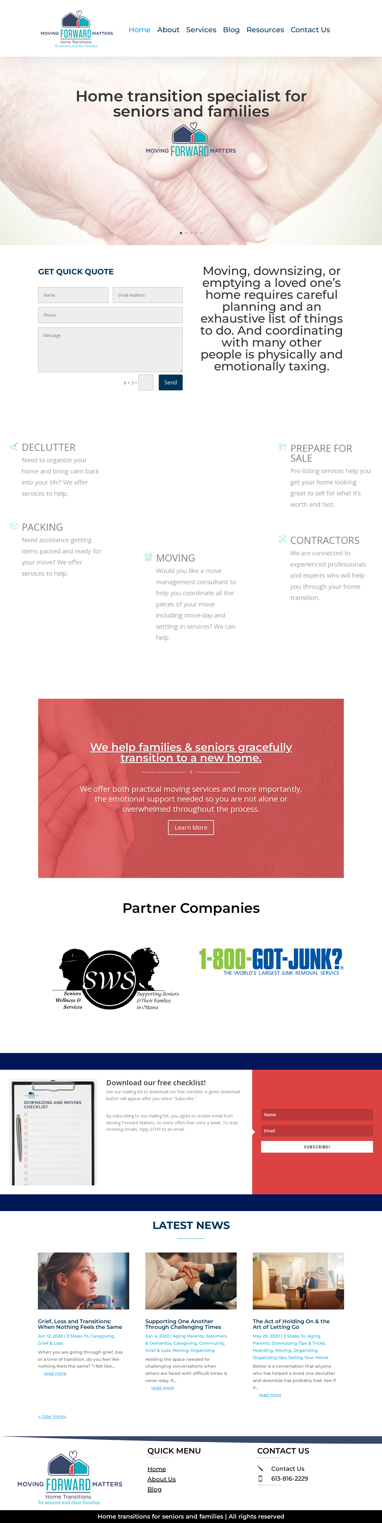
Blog (231, 31)
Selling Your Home (308, 1357)
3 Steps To (77, 1336)
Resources (265, 31)
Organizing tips (269, 1357)
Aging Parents (188, 1336)
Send (170, 382)
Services (201, 31)
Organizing (203, 1350)
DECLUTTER (51, 455)
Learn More (191, 829)
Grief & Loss (50, 1343)
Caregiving (102, 1336)
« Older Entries (52, 1416)
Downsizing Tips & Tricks (298, 1343)
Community (211, 1343)
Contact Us (310, 31)
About (168, 31)
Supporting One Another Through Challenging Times (183, 1324)
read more (55, 1373)
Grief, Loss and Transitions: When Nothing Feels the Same (80, 1324)
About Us (161, 1479)
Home (140, 31)
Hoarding (263, 1350)
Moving (180, 1350)
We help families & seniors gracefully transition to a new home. (191, 754)
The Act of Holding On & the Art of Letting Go (291, 1324)
